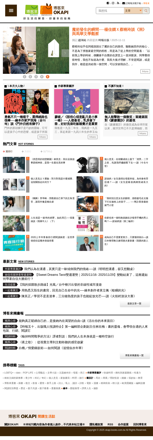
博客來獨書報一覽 (134, 355)
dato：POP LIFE (24, 372)
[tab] (7, 151)
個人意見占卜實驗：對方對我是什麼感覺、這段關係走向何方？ (52, 180)
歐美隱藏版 (127, 383)
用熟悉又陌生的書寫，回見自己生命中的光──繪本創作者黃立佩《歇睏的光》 (74, 290)
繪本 (65, 388)
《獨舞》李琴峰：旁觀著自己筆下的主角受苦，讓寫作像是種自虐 (52, 200)
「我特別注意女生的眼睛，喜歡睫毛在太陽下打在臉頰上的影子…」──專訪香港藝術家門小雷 (126, 202)
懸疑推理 (74, 388)
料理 (74, 378)
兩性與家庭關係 (123, 372)
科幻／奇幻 (40, 378)
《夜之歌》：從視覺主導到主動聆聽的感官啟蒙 (51, 342)
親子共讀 (32, 388)
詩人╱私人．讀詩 (68, 383)
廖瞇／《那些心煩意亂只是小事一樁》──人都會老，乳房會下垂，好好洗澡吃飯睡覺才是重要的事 (76, 122)
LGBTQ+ (9, 372)
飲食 (35, 383)
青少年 (28, 378)
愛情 (42, 383)
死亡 (82, 372)
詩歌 (81, 383)
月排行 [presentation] (27, 151)
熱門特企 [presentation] (47, 151)
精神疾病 (105, 383)
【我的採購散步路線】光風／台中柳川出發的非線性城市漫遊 (60, 284)
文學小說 (52, 372)
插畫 (20, 383)
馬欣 (98, 378)
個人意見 (53, 378)
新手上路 (51, 383)
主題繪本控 (65, 372)
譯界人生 (86, 388)
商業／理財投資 (111, 378)
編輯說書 (140, 383)
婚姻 (124, 378)
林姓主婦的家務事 (13, 378)
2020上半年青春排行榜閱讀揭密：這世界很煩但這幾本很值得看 (52, 239)
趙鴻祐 (82, 40)
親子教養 (44, 388)
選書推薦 (55, 388)
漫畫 (96, 383)
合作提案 (123, 424)
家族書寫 (65, 378)
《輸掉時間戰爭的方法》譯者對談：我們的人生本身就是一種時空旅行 (66, 336)
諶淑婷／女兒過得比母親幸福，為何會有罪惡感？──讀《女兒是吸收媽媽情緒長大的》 (126, 182)
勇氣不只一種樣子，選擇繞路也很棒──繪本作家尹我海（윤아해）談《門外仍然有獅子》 (25, 120)
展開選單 (11, 10)
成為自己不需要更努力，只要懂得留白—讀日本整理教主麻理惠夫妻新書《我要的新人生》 (126, 241)
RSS (110, 424)
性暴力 (137, 372)
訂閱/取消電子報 (131, 3)
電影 (89, 383)
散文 (28, 383)
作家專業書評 (94, 372)
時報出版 (103, 40)
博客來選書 (10, 383)
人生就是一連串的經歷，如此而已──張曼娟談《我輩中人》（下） (52, 219)
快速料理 (108, 372)
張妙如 (132, 378)
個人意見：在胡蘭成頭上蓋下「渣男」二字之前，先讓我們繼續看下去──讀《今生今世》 (126, 162)
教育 (140, 378)
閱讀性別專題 (11, 388)
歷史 (23, 388)
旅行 (81, 378)
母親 (75, 372)
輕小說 (115, 383)
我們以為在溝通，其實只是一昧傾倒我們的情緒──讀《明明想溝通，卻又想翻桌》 (80, 269)
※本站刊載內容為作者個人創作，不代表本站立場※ (54, 424)
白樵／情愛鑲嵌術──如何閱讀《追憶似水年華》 (52, 348)
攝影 (95, 388)
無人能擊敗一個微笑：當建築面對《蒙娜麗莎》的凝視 (126, 118)
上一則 (7, 53)
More (145, 71)
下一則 (65, 53)
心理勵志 (40, 372)
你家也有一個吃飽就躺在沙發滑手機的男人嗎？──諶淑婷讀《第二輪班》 (126, 219)
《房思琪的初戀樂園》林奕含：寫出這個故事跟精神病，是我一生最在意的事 (52, 161)
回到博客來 (140, 424)
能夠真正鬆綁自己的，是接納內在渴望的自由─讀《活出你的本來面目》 (67, 320)
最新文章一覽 (134, 303)
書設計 (89, 378)
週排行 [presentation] (9, 151)
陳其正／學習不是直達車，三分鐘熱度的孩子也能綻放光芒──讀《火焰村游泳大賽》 (79, 296)
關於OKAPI (11, 424)
